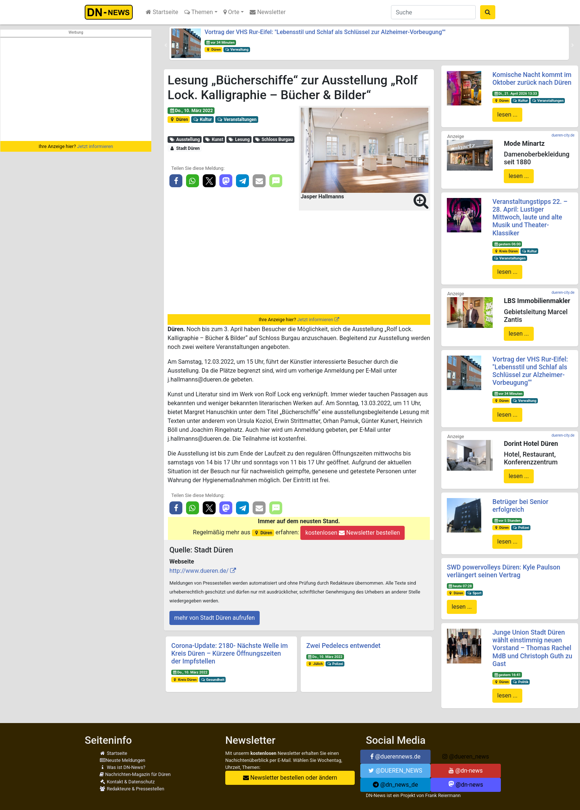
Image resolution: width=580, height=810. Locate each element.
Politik (520, 682)
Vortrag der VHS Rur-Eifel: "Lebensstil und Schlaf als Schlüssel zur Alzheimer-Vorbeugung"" (325, 32)
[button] (166, 45)
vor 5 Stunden (507, 520)
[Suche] (433, 12)
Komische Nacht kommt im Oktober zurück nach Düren (531, 78)
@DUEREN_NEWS (395, 770)
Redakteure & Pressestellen (132, 788)
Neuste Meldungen (122, 760)
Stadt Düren (184, 148)
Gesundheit (213, 680)
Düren (213, 49)
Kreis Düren (185, 680)
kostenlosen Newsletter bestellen (352, 532)
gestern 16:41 (507, 675)
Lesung (239, 139)
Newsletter (268, 12)
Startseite (162, 12)
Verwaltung (237, 49)
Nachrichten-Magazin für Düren (135, 774)
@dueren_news (465, 756)
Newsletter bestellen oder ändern (290, 777)
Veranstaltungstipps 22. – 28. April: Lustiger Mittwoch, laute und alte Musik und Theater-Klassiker (529, 217)
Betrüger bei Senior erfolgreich (520, 505)
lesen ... (507, 114)
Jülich (315, 664)
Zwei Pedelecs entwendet (343, 645)
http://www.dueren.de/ (199, 570)
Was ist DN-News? (122, 767)
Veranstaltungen (236, 119)
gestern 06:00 (507, 244)
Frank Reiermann (443, 795)
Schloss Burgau (274, 139)
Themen (198, 12)
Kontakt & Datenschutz (127, 781)
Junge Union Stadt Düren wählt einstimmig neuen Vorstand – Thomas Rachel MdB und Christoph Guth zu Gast (532, 648)
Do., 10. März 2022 (191, 110)
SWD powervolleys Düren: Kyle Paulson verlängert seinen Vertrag (503, 571)
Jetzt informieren (95, 146)
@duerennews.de (395, 756)
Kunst (214, 139)
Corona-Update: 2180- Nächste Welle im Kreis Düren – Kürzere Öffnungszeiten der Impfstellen (229, 653)
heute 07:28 (460, 586)
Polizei (335, 664)
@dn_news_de (395, 784)
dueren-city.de (563, 135)
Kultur (202, 119)
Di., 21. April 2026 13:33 (515, 93)
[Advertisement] (75, 89)
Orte (231, 12)
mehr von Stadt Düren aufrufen (214, 617)
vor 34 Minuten (220, 42)
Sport (474, 593)
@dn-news (466, 770)
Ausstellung (184, 139)
